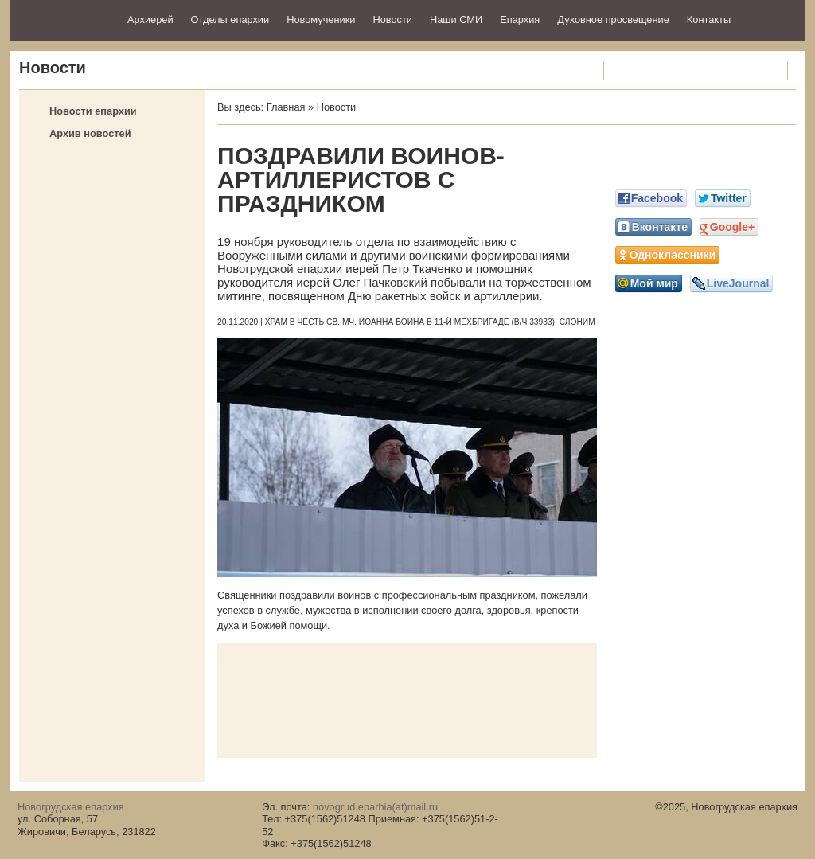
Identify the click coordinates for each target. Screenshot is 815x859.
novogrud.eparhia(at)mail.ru (375, 807)
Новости (392, 19)
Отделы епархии (230, 19)
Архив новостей (90, 133)
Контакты (709, 19)
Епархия (520, 19)
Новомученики (321, 19)
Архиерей (150, 19)
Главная (286, 107)
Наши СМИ (456, 19)
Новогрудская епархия (63, 18)
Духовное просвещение (613, 19)
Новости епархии (93, 111)
